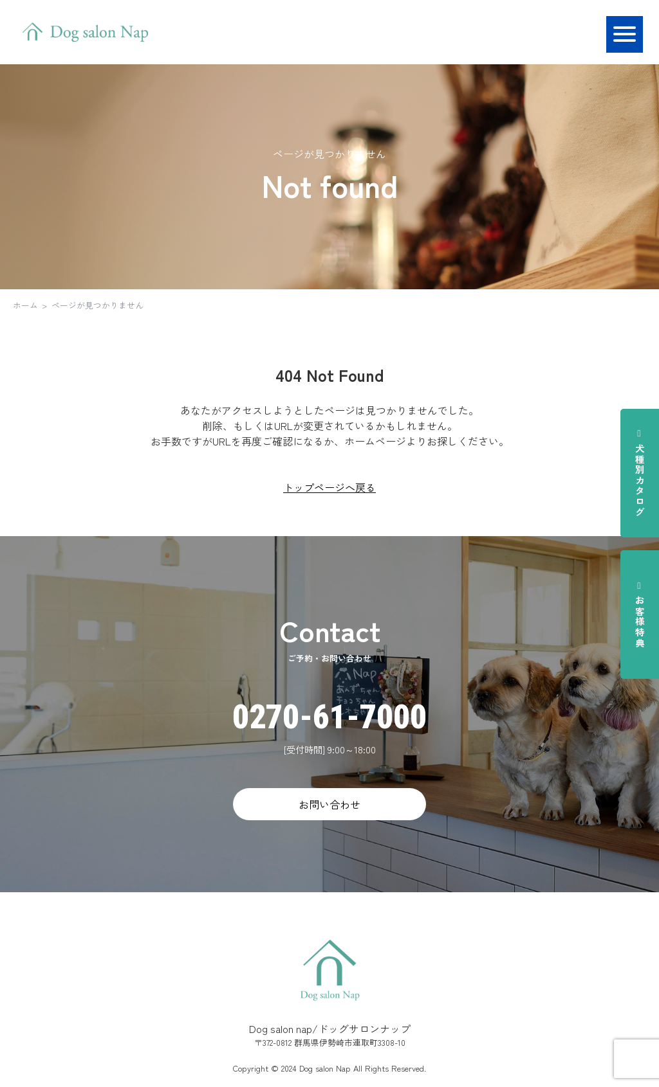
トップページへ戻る (329, 487)
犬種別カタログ (640, 472)
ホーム (25, 305)
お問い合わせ (329, 804)
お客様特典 (640, 614)
